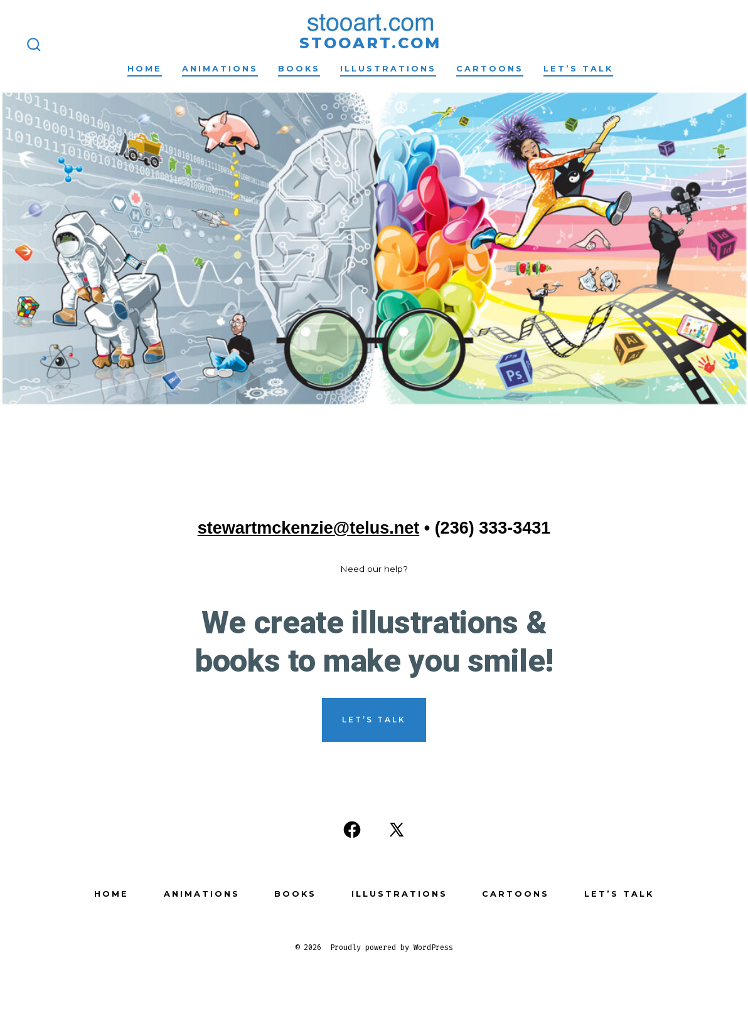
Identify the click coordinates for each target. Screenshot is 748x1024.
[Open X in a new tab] (396, 830)
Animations (220, 68)
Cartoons (489, 68)
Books (299, 68)
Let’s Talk (578, 68)
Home (144, 68)
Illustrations (388, 68)
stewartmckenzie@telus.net (308, 528)
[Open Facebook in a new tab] (352, 830)
